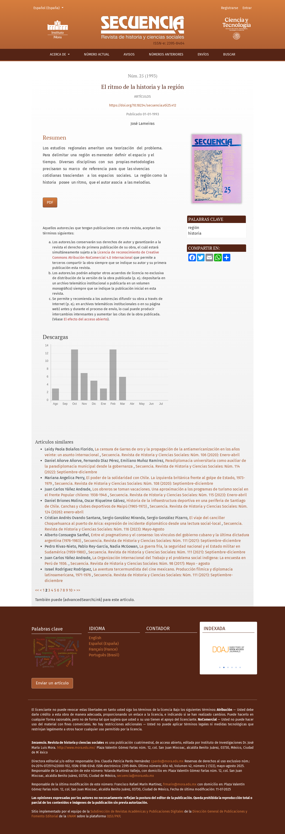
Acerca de (58, 54)
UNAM (71, 816)
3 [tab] (228, 667)
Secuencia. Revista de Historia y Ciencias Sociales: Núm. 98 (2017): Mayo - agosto (140, 563)
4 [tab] (232, 667)
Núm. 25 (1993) (142, 76)
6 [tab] (240, 667)
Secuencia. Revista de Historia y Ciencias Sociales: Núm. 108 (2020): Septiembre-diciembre (134, 483)
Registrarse (229, 8)
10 (71, 590)
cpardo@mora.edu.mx (167, 761)
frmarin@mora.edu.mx (179, 784)
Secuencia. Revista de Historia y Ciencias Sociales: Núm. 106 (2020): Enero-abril (171, 455)
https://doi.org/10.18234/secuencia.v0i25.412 (142, 105)
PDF (50, 202)
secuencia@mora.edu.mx (135, 776)
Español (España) (49, 7)
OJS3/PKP (113, 816)
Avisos (129, 54)
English (95, 638)
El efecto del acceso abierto (85, 319)
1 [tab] (219, 667)
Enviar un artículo (52, 683)
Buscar (229, 54)
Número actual (96, 54)
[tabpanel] (228, 649)
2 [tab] (224, 667)
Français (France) (103, 649)
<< (37, 590)
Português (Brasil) (104, 655)
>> (78, 590)
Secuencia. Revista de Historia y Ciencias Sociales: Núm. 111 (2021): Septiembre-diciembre (162, 540)
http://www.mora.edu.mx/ (76, 748)
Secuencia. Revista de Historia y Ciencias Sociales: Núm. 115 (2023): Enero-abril (178, 495)
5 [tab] (236, 667)
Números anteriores (166, 54)
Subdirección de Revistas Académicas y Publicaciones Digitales (136, 811)
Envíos (203, 54)
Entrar (247, 8)
